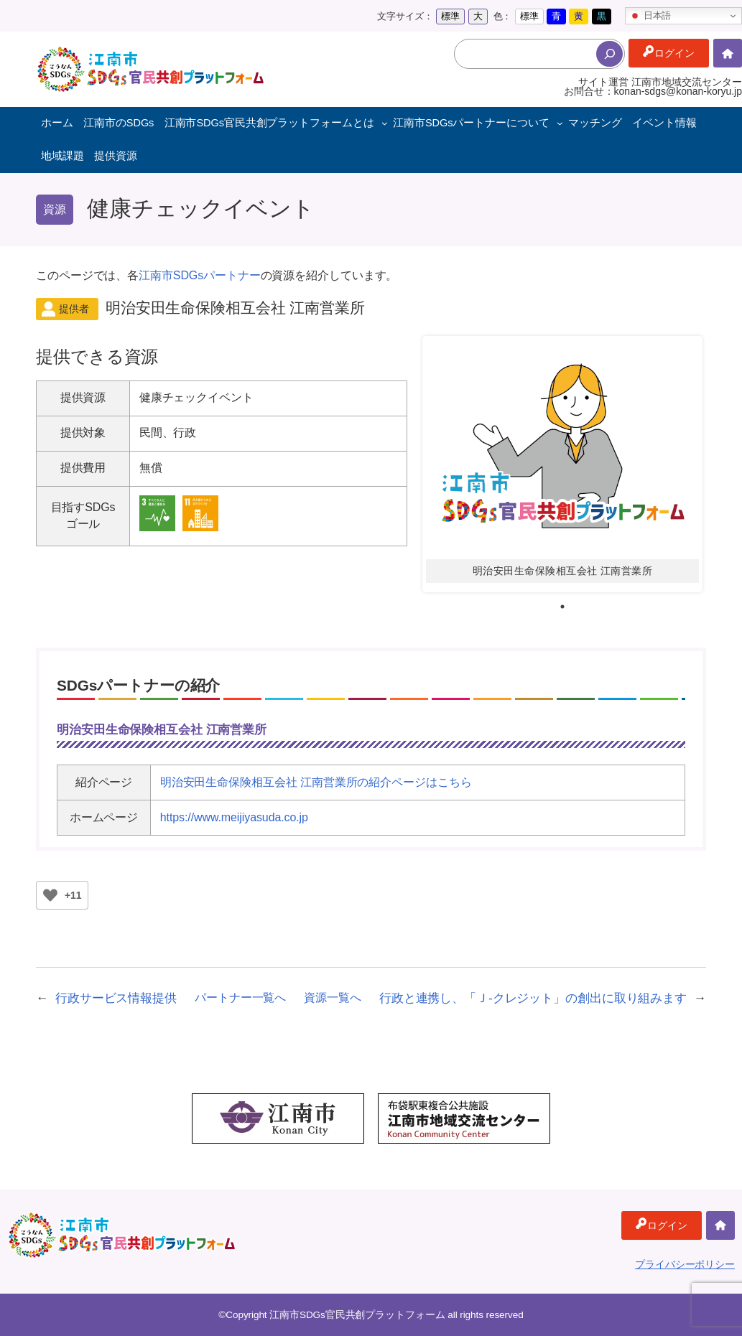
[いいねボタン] (50, 895)
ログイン (674, 53)
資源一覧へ (332, 997)
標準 (450, 16)
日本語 (650, 16)
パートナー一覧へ (240, 997)
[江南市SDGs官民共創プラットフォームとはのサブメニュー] (384, 123)
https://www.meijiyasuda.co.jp (234, 817)
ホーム (720, 1239)
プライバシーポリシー (685, 1264)
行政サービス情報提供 (116, 998)
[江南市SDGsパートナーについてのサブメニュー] (560, 123)
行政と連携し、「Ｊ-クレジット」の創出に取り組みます (533, 998)
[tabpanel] (562, 464)
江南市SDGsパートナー (199, 275)
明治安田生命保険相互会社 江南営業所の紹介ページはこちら (316, 782)
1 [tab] (562, 606)
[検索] (609, 54)
